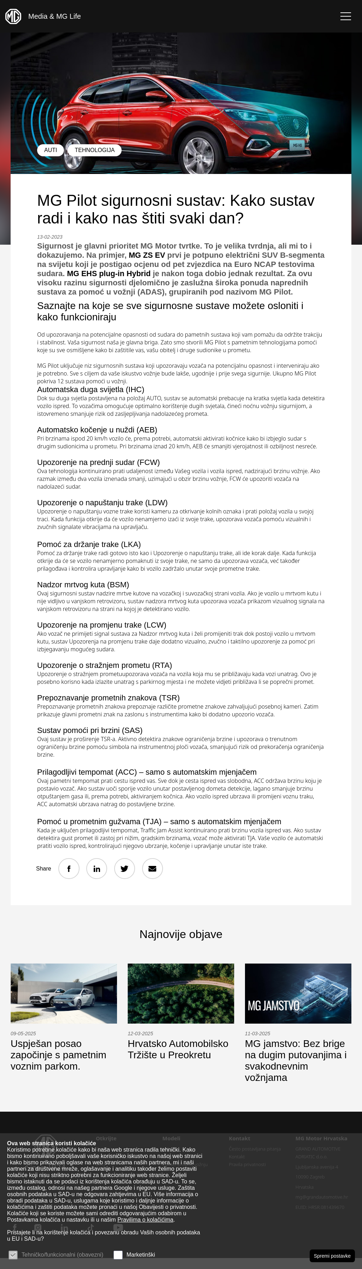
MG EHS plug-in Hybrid (148, 273)
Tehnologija (95, 150)
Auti (50, 150)
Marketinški (141, 1255)
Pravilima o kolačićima (145, 1220)
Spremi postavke (332, 1255)
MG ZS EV (147, 255)
